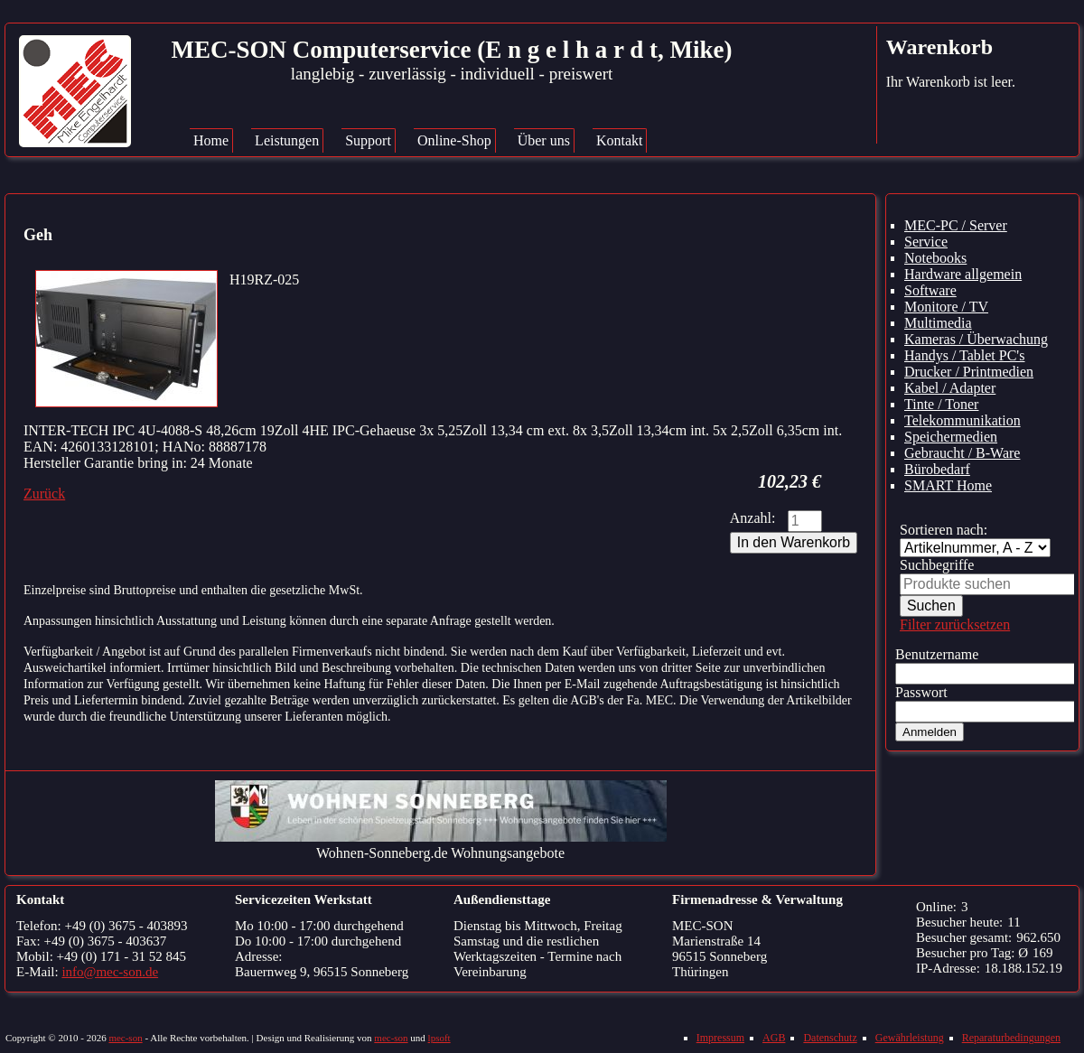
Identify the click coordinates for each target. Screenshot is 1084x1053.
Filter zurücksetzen (955, 624)
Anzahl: (753, 518)
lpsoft (439, 1037)
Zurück (44, 493)
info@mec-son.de (109, 971)
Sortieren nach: (943, 529)
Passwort (921, 692)
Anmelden (929, 732)
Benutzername (936, 654)
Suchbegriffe (937, 565)
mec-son (125, 1037)
